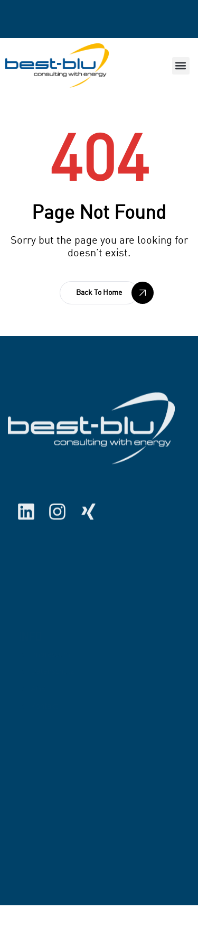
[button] (181, 66)
